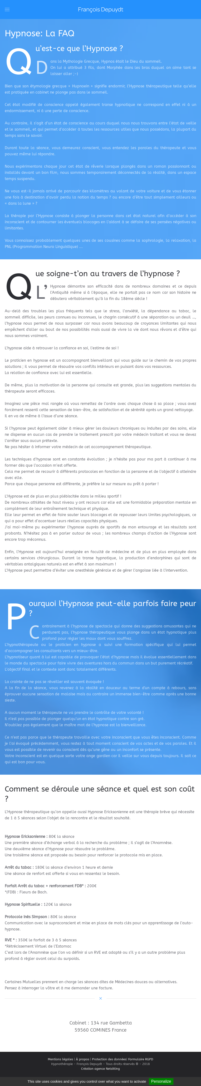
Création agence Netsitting (100, 1075)
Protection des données (109, 1062)
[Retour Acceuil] (100, 9)
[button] (7, 9)
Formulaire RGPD (140, 1062)
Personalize (161, 1081)
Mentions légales (60, 1062)
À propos (82, 1062)
